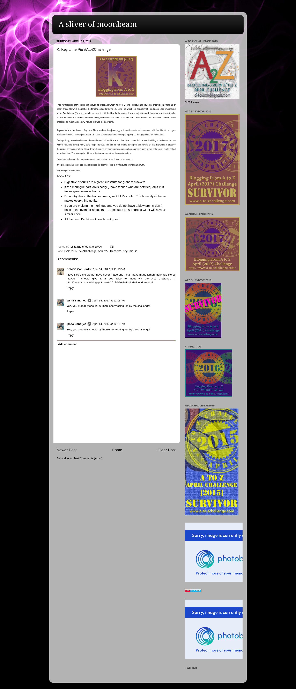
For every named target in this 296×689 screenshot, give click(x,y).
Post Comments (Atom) (88, 458)
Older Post (166, 450)
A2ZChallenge (88, 251)
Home (117, 450)
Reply (70, 288)
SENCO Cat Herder (79, 269)
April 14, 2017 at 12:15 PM (108, 323)
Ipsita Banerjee (76, 300)
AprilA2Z (103, 251)
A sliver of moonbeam (98, 24)
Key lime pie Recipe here (68, 171)
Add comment (67, 344)
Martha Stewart (137, 165)
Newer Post (67, 450)
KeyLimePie (130, 251)
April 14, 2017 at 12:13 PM (108, 300)
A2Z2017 (72, 251)
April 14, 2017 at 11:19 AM (109, 269)
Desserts (115, 251)
